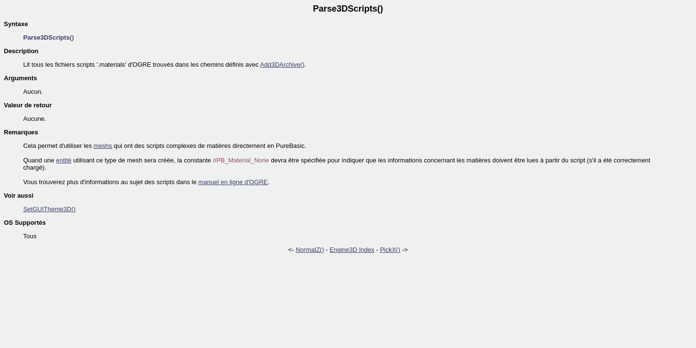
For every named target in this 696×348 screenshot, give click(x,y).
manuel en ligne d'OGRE (232, 182)
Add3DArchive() (282, 64)
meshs (103, 145)
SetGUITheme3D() (49, 209)
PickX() (390, 249)
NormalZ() (310, 249)
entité (64, 160)
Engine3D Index (352, 249)
